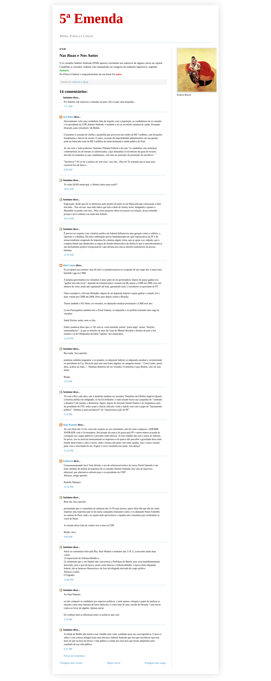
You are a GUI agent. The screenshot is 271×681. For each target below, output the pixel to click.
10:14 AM (69, 218)
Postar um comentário (74, 656)
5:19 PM (68, 619)
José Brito (68, 117)
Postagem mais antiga (155, 663)
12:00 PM (68, 579)
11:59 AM (69, 255)
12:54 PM (68, 338)
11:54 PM (68, 487)
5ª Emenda (91, 18)
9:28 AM (68, 169)
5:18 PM (68, 414)
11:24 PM (68, 450)
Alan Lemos (69, 265)
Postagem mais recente (71, 663)
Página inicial (113, 663)
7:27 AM (68, 106)
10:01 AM (69, 189)
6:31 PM (68, 649)
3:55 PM (68, 381)
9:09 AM (68, 537)
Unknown (68, 461)
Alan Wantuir (70, 425)
